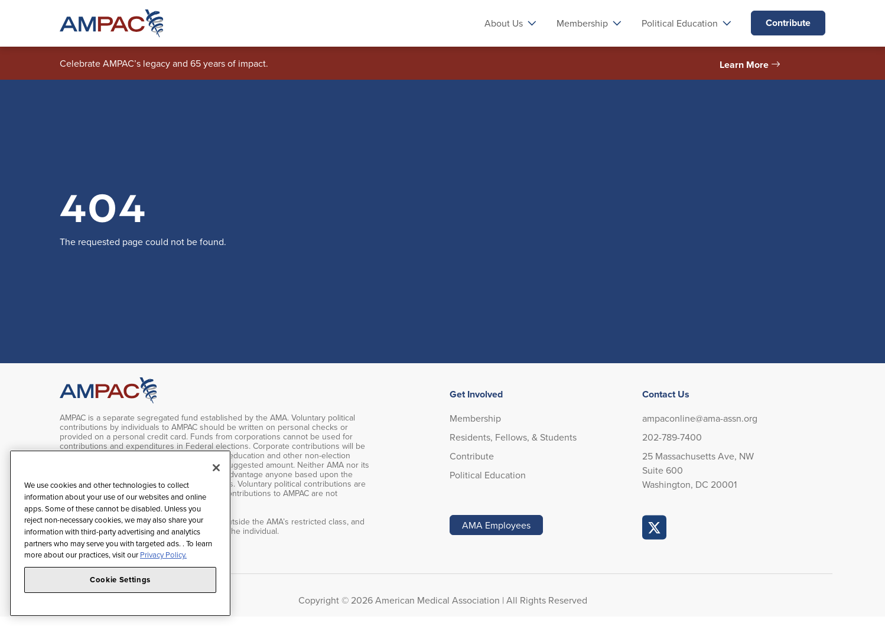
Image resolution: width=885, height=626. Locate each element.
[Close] (216, 468)
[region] (120, 533)
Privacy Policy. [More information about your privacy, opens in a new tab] (163, 554)
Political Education (488, 474)
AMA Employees (496, 525)
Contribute (788, 23)
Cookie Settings (120, 579)
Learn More (744, 64)
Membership (475, 418)
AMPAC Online (654, 527)
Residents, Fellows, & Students (513, 437)
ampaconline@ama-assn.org (699, 418)
